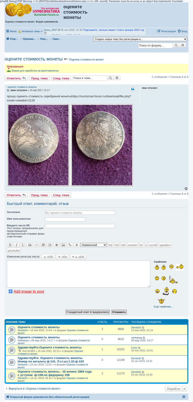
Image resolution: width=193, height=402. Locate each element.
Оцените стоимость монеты (39, 327)
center (132, 245)
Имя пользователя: (19, 218)
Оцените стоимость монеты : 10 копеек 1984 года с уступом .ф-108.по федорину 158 (55, 373)
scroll (153, 245)
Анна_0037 (50, 30)
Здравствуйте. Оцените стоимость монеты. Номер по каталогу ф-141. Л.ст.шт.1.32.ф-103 (51, 359)
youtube (14, 250)
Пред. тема (39, 78)
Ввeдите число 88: (18, 225)
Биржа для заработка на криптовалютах (35, 70)
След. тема (61, 78)
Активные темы (31, 31)
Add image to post (29, 291)
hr (141, 245)
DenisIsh (23, 330)
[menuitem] (182, 31)
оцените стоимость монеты (33, 58)
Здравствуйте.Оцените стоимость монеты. (50, 347)
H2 (110, 245)
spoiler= (165, 245)
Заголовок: (14, 212)
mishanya (23, 340)
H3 (117, 245)
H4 (123, 245)
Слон (134, 347)
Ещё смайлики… (163, 306)
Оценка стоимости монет (86, 59)
